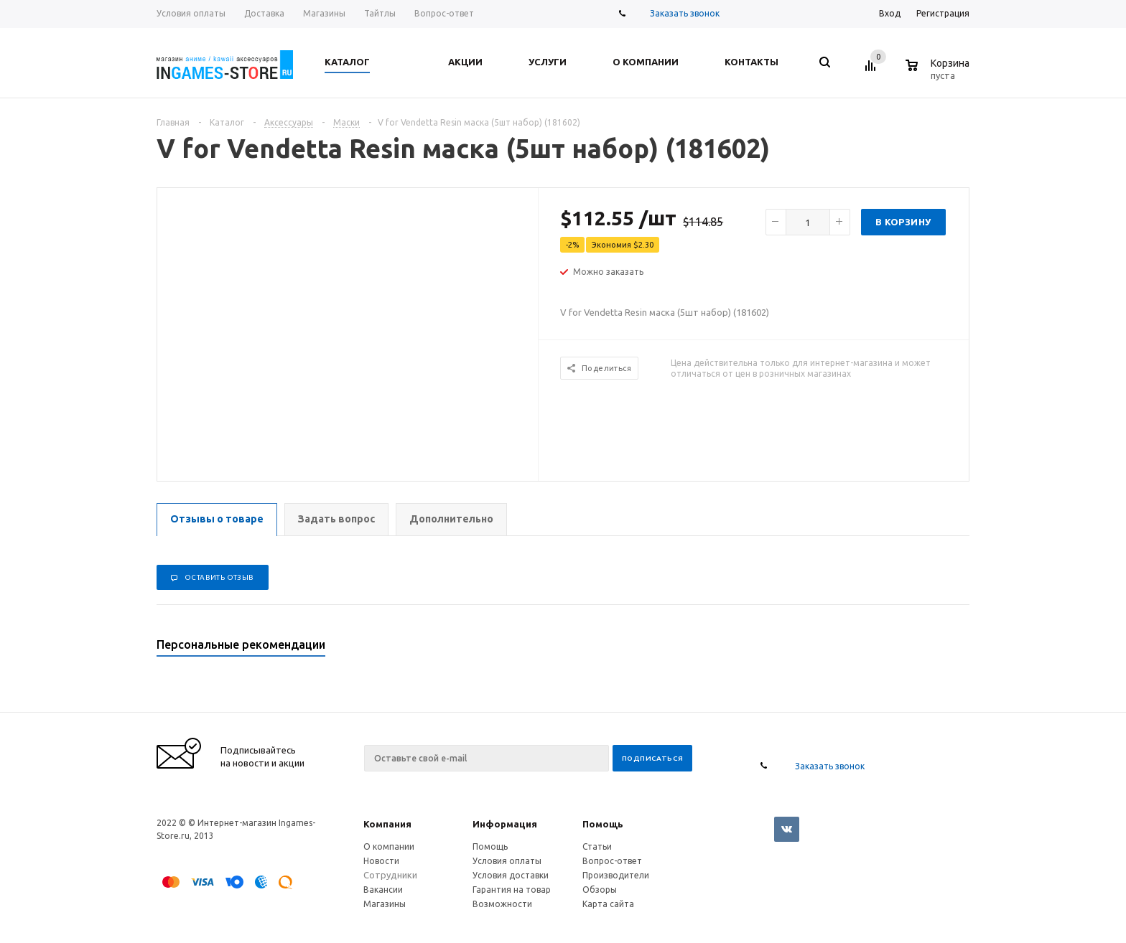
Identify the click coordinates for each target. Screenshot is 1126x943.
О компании (388, 846)
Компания (387, 824)
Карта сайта (608, 904)
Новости (381, 860)
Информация (505, 824)
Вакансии (383, 889)
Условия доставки (511, 875)
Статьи (597, 846)
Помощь (602, 824)
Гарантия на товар (512, 889)
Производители (615, 875)
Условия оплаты (507, 860)
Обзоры (599, 889)
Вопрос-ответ (612, 860)
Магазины (384, 904)
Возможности (502, 904)
